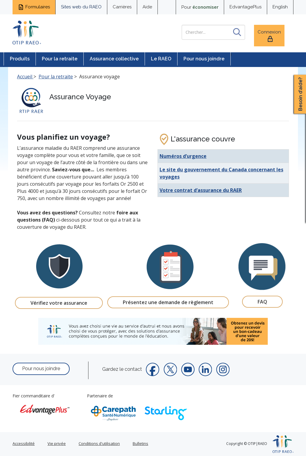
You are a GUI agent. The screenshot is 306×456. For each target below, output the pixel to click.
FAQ (262, 301)
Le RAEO (161, 59)
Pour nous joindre (203, 59)
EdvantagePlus (245, 7)
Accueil (25, 76)
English (280, 7)
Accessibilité (24, 443)
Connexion (269, 36)
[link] (153, 331)
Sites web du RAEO (81, 7)
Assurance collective (114, 59)
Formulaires (34, 7)
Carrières (122, 7)
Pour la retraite (59, 59)
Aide (147, 7)
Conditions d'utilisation (99, 443)
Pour (199, 7)
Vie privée (57, 443)
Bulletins (140, 443)
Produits (20, 59)
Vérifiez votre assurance (58, 303)
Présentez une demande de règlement (168, 302)
